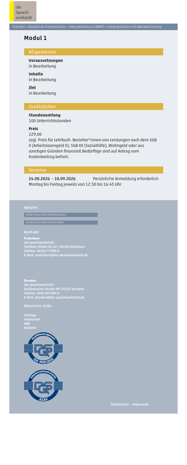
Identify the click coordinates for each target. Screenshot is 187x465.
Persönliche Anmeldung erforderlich (125, 178)
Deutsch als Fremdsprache (46, 27)
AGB (27, 324)
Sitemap (30, 315)
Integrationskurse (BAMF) (86, 27)
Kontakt (30, 328)
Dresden (19, 27)
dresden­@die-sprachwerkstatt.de (59, 297)
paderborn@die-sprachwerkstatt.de (61, 255)
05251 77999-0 (48, 251)
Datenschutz (120, 404)
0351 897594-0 (48, 293)
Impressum (32, 319)
